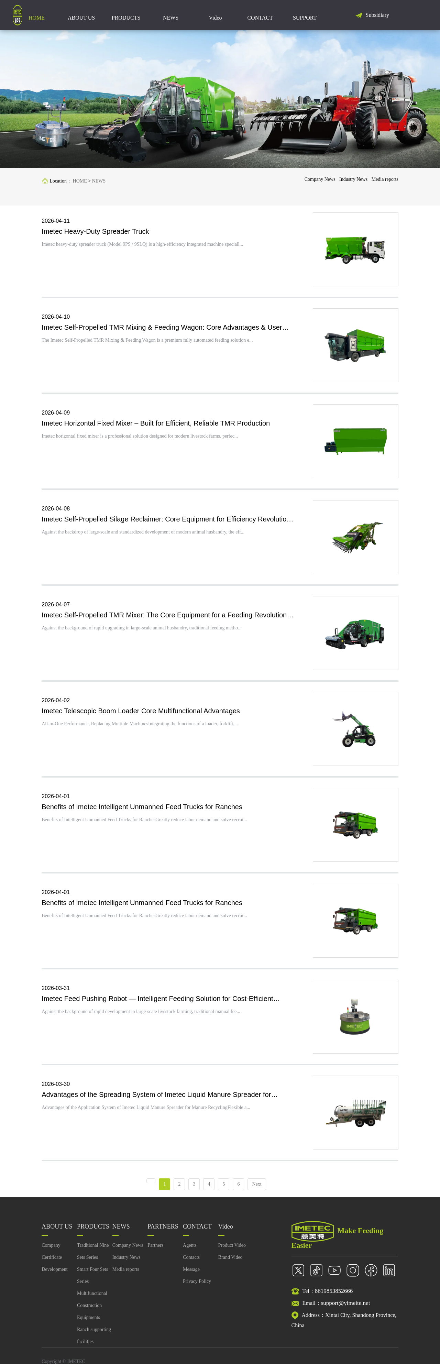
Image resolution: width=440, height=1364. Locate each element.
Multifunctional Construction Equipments (92, 1311)
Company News (318, 179)
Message (191, 1274)
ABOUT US (81, 15)
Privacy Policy (197, 1286)
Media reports (385, 179)
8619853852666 (334, 1296)
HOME (37, 15)
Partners (155, 1250)
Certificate (52, 1262)
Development (54, 1274)
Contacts (191, 1262)
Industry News (353, 179)
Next (256, 1189)
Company (51, 1250)
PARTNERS (162, 1232)
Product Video (232, 1250)
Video (215, 15)
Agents (190, 1250)
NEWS (170, 15)
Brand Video (230, 1262)
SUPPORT (305, 15)
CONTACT (260, 15)
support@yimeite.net (345, 1308)
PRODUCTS (126, 15)
